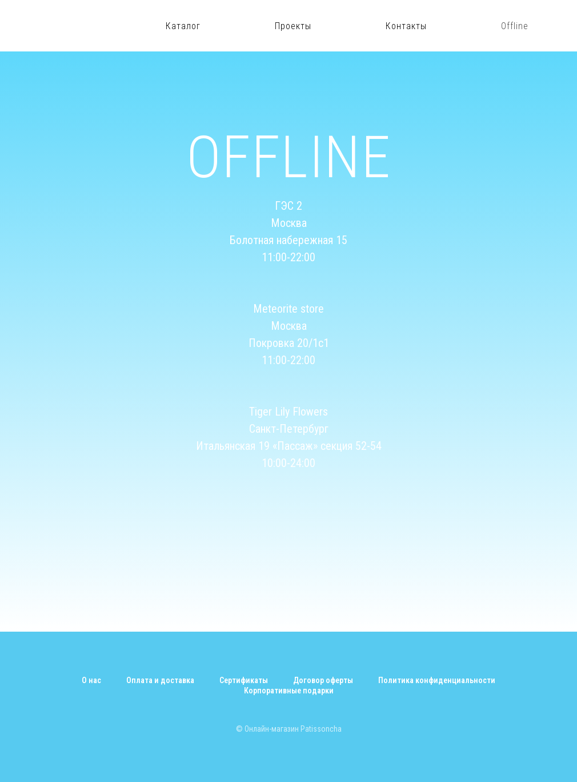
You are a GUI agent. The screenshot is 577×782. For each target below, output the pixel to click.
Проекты (293, 26)
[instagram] (554, 25)
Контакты (406, 26)
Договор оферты (323, 680)
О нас (91, 680)
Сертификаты (243, 680)
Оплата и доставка (160, 680)
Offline (514, 26)
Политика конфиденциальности (436, 680)
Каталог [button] (183, 26)
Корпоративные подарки (289, 690)
